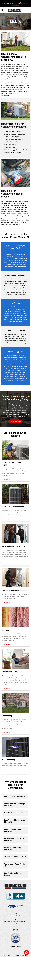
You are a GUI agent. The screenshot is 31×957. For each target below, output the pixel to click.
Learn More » (6, 479)
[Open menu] (28, 3)
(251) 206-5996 (15, 915)
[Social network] (13, 929)
